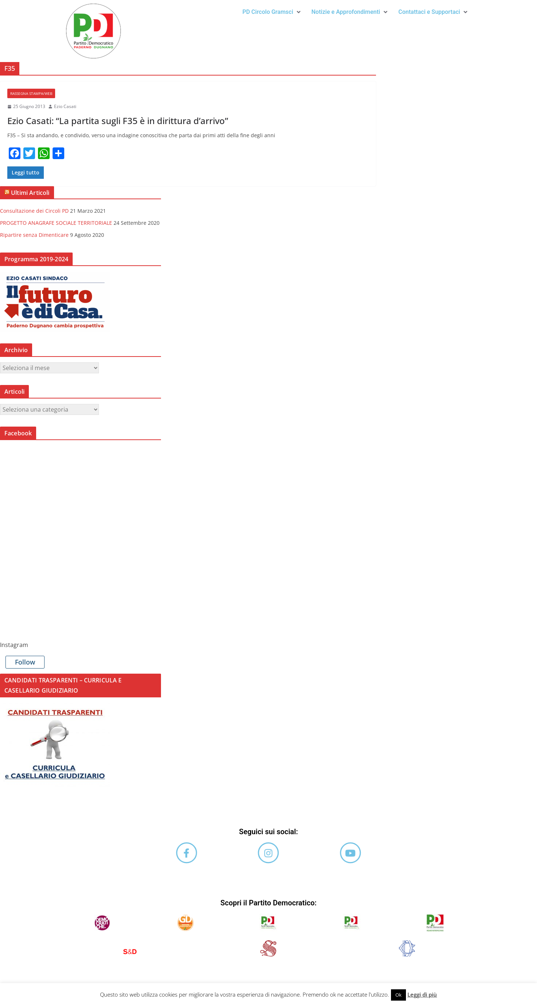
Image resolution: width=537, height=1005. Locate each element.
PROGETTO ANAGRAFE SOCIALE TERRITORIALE (56, 222)
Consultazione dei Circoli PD (34, 210)
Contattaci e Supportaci (432, 11)
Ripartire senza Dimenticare (34, 234)
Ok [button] (398, 994)
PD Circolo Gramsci (271, 11)
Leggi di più (422, 994)
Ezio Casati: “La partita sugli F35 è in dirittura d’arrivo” (117, 121)
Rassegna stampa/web (31, 93)
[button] (271, 12)
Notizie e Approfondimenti (349, 11)
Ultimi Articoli (30, 193)
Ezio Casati (65, 106)
